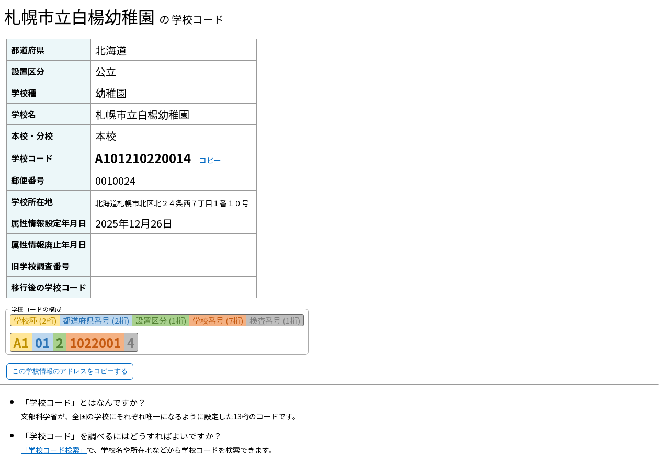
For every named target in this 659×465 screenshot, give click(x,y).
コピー (210, 160)
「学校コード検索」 (54, 450)
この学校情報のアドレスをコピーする (70, 371)
